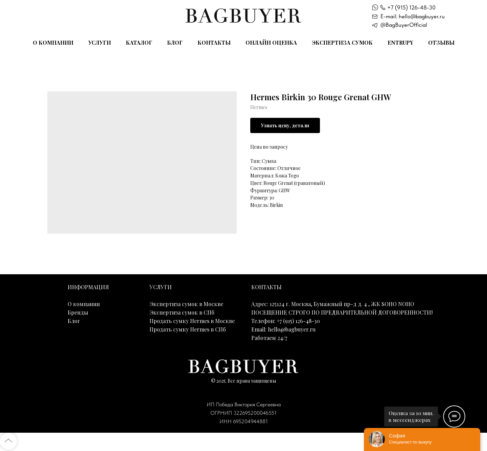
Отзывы (441, 42)
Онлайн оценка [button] (271, 42)
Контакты (214, 42)
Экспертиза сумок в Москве (186, 303)
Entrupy (400, 42)
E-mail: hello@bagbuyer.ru (412, 16)
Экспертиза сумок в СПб (181, 312)
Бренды (78, 312)
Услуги (99, 42)
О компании (53, 42)
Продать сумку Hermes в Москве (192, 320)
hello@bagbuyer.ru (292, 329)
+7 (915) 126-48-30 (411, 7)
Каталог (139, 42)
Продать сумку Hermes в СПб (187, 329)
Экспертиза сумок (342, 42)
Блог (175, 42)
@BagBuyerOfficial (403, 24)
